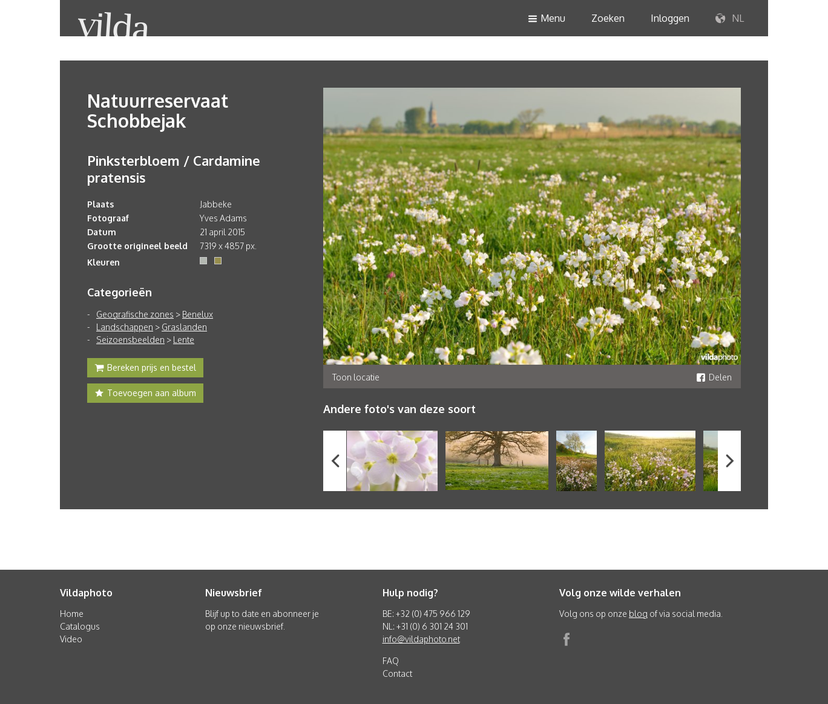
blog (638, 613)
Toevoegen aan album (145, 394)
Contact (397, 673)
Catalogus (80, 626)
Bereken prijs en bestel (145, 369)
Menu (546, 19)
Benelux (197, 314)
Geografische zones (135, 314)
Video (71, 639)
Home (72, 613)
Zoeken (608, 18)
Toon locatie (356, 377)
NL (729, 18)
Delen (714, 377)
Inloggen (670, 18)
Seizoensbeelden (130, 339)
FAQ (391, 661)
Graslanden (184, 327)
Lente (183, 339)
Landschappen (124, 327)
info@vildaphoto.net (421, 639)
